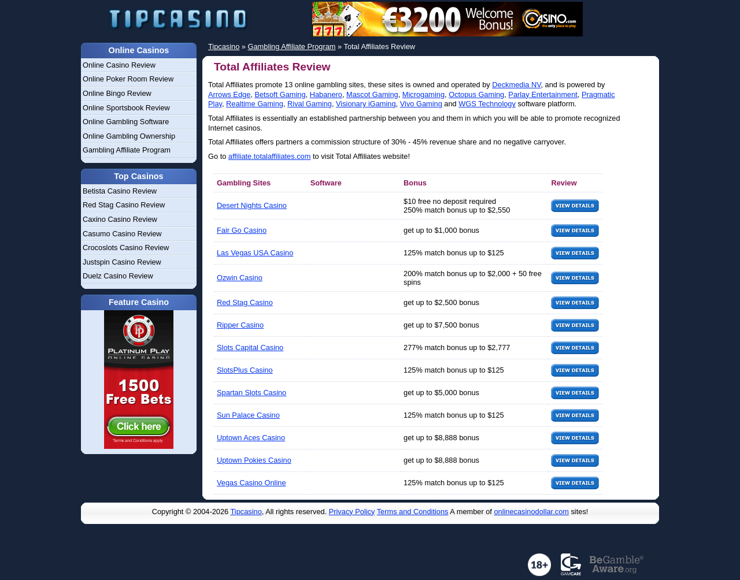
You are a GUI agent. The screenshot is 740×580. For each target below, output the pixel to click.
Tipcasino (246, 511)
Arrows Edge (229, 94)
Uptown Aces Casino (251, 437)
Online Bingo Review (117, 93)
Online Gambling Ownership (129, 136)
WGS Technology (487, 103)
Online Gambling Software (126, 121)
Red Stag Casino (245, 302)
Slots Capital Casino (250, 347)
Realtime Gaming (254, 103)
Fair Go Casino (242, 230)
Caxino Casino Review (120, 219)
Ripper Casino (240, 325)
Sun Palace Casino (248, 415)
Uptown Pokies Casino (254, 460)
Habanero (326, 94)
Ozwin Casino (239, 277)
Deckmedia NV (516, 84)
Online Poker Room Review (128, 79)
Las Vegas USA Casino (255, 252)
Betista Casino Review (120, 191)
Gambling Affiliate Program (127, 150)
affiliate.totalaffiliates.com (269, 156)
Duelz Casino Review (118, 276)
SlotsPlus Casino (245, 370)
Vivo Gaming (421, 103)
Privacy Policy (352, 511)
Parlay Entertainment (543, 94)
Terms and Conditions (413, 511)
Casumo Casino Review (122, 233)
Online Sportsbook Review (126, 107)
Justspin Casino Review (122, 262)
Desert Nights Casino (252, 205)
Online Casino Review (119, 65)
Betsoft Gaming (279, 94)
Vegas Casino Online (251, 482)
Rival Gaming (309, 103)
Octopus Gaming (476, 94)
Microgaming (423, 94)
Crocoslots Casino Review (126, 247)
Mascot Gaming (372, 94)
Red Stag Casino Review (124, 204)
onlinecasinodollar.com (531, 511)
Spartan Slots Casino (251, 392)
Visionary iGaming (366, 103)
